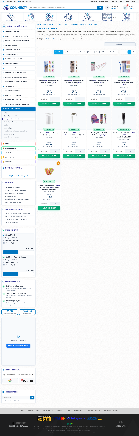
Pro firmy (114, 1)
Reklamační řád (11, 196)
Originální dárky (9, 134)
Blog (127, 1)
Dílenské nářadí (11, 45)
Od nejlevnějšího (85, 52)
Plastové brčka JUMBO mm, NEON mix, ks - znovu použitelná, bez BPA (49, 187)
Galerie (68, 411)
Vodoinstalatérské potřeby (16, 82)
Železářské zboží (11, 54)
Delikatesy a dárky (55, 24)
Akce (7, 144)
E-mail (26, 252)
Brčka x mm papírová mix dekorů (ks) (99, 82)
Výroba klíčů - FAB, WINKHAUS (15, 217)
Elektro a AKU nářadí (13, 59)
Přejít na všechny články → (18, 176)
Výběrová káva (8, 113)
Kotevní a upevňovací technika (17, 41)
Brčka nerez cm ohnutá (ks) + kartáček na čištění (74, 134)
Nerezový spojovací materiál (16, 36)
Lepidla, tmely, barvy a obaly (16, 77)
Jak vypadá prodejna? (13, 223)
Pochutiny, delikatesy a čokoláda (14, 122)
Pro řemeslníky (104, 1)
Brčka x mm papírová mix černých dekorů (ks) (74, 82)
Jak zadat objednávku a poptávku (17, 214)
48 (133, 52)
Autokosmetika (11, 86)
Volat (11, 252)
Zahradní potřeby (12, 68)
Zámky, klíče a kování (13, 100)
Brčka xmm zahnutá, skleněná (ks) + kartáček (49, 134)
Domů (22, 411)
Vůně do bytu (8, 128)
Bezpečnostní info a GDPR (111, 411)
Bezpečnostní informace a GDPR (17, 199)
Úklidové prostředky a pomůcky (17, 104)
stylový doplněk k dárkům (52, 39)
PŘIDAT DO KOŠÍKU (49, 104)
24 (129, 52)
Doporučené (71, 52)
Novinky (8, 153)
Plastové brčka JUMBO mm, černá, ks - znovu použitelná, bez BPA (124, 135)
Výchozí (59, 52)
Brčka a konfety (93, 24)
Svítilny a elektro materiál (16, 73)
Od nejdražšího (100, 52)
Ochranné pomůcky (12, 91)
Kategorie (42, 24)
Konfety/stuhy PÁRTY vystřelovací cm (99, 134)
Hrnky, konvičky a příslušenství (75, 24)
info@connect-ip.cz (25, 1)
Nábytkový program (13, 95)
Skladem (113, 52)
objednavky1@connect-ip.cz (14, 265)
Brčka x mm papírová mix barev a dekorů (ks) (49, 82)
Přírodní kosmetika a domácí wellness (16, 131)
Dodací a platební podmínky (15, 190)
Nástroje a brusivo (12, 50)
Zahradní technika (12, 63)
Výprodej (8, 162)
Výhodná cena (10, 148)
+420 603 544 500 (9, 1)
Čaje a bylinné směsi (10, 116)
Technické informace (13, 202)
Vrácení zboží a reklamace (15, 193)
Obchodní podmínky (12, 188)
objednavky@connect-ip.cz (14, 243)
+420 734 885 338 (11, 262)
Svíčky (6, 125)
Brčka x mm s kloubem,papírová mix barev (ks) (124, 83)
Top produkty (10, 157)
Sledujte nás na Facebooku (18, 346)
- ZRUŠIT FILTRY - (120, 44)
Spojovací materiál (12, 32)
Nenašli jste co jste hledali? (16, 220)
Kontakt (133, 1)
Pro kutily (93, 1)
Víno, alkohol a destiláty (11, 137)
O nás (122, 1)
